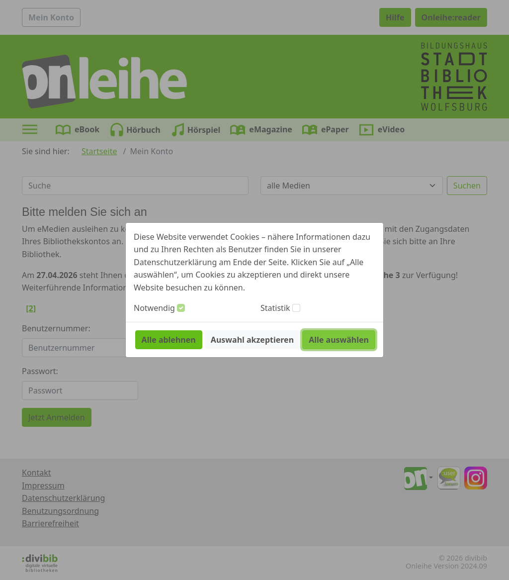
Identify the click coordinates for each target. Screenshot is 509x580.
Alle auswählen (339, 339)
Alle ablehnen (169, 339)
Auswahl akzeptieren (252, 339)
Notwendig (154, 307)
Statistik (275, 307)
